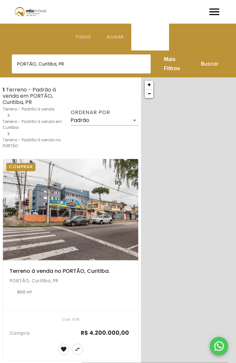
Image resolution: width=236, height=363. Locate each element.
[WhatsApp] (219, 346)
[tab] (82, 37)
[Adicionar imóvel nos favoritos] (63, 349)
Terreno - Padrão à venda (28, 109)
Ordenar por (90, 112)
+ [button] (149, 85)
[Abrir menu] (214, 11)
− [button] (149, 94)
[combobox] (81, 63)
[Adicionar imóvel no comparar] (77, 349)
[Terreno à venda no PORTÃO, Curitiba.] (70, 209)
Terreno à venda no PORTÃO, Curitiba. (60, 271)
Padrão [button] (80, 120)
